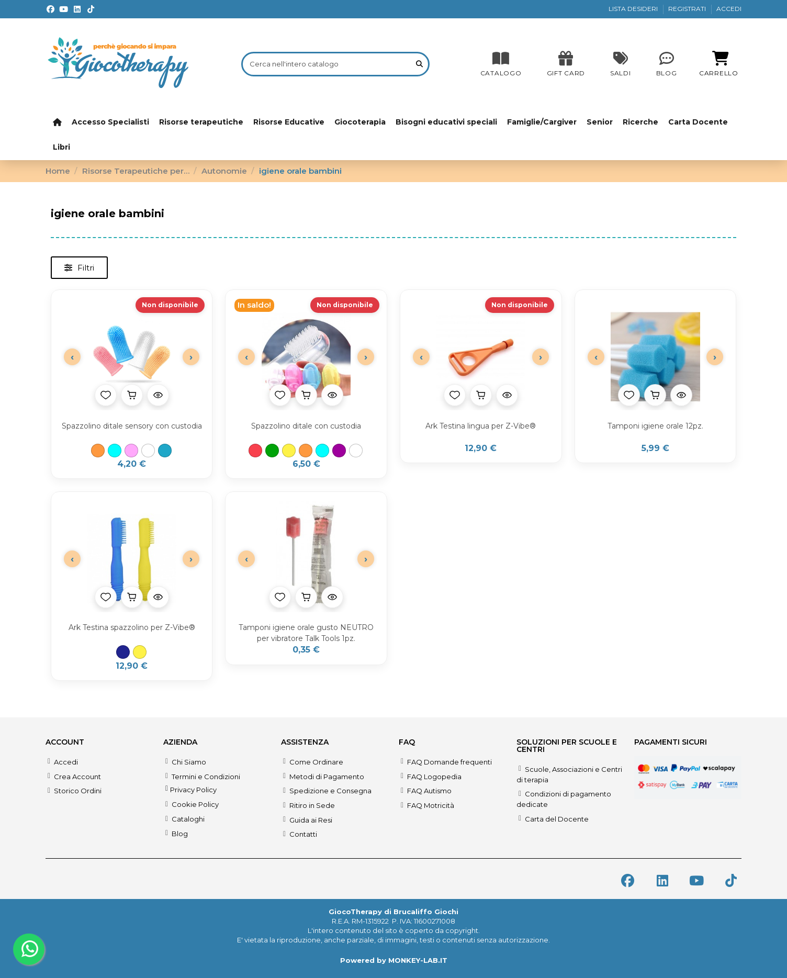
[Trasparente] (148, 450)
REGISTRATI (687, 9)
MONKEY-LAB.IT (417, 960)
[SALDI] (566, 63)
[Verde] (272, 450)
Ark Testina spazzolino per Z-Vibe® (132, 627)
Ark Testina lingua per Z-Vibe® (480, 426)
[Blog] (666, 63)
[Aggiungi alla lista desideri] (106, 395)
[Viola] (339, 450)
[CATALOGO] (501, 63)
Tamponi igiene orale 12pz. (655, 426)
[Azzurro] (114, 450)
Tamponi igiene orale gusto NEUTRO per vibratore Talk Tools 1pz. (306, 633)
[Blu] (123, 652)
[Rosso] (255, 450)
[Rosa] (131, 450)
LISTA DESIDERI (634, 9)
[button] (79, 267)
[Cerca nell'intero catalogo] (419, 64)
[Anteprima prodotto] (158, 395)
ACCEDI (728, 9)
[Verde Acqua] (165, 450)
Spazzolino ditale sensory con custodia (132, 426)
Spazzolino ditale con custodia (306, 426)
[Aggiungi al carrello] (132, 395)
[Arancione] (98, 450)
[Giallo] (289, 450)
